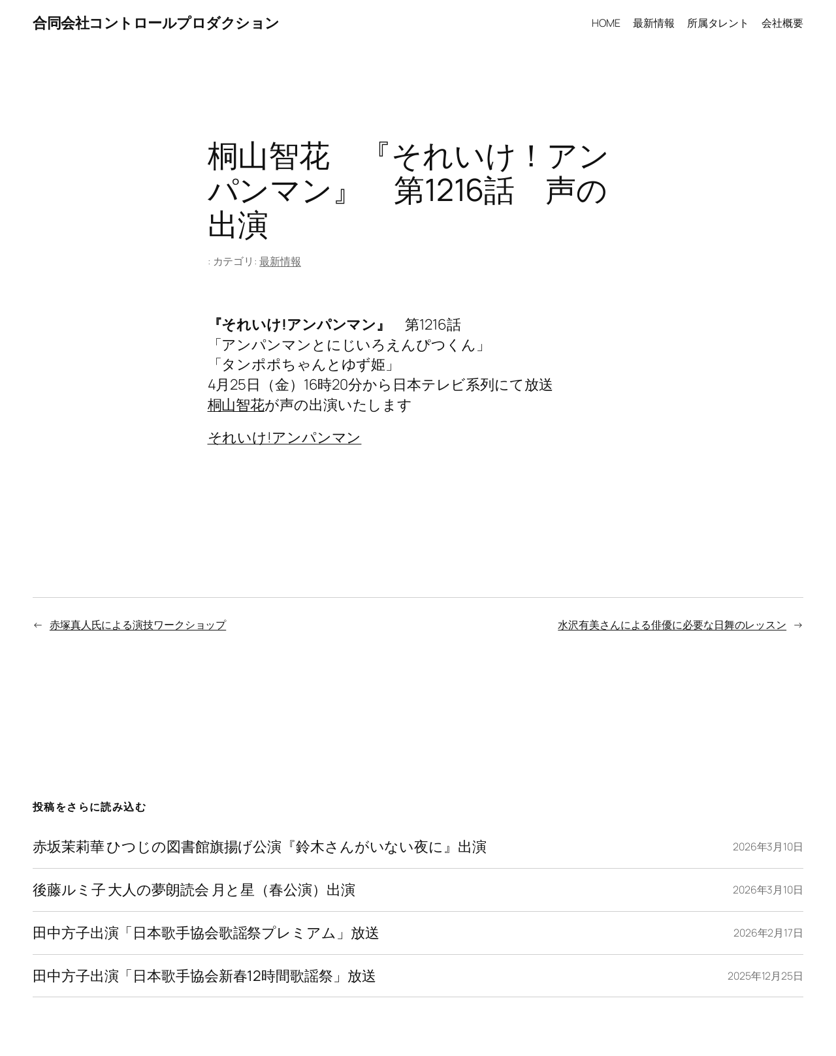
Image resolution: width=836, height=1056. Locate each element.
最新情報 (280, 261)
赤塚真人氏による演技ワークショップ (138, 624)
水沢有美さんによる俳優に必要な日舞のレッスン (672, 624)
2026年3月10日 (768, 846)
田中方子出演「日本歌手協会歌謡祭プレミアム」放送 (206, 933)
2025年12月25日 (765, 976)
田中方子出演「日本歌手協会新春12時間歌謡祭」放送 (204, 976)
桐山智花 (236, 404)
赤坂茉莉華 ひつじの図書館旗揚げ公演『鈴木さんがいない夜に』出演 (260, 847)
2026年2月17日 (768, 932)
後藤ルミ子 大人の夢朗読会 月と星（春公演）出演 (194, 890)
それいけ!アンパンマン (285, 437)
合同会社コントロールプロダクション (156, 22)
